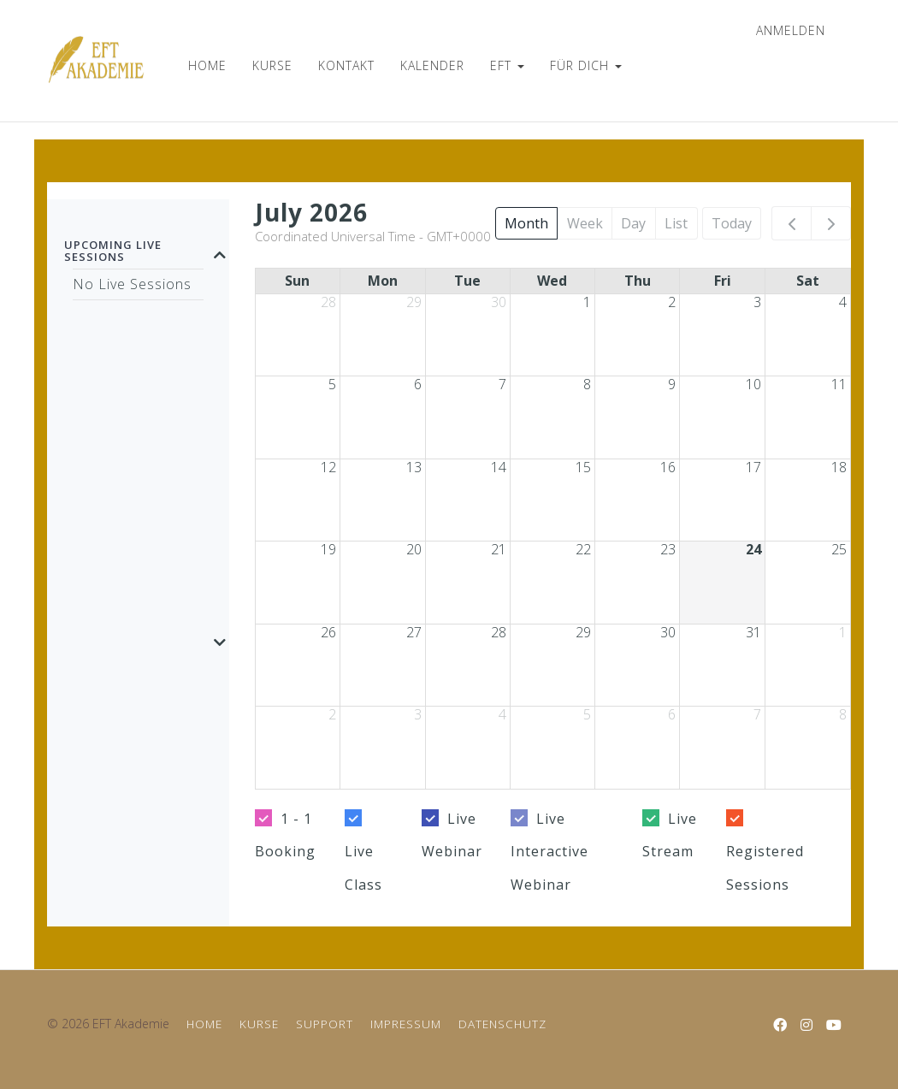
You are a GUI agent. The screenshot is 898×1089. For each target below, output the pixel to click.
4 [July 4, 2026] (843, 302)
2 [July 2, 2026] (672, 302)
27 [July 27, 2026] (414, 632)
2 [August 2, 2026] (332, 714)
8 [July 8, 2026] (587, 384)
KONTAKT (346, 65)
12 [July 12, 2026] (328, 467)
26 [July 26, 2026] (328, 632)
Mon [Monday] (383, 280)
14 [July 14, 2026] (498, 467)
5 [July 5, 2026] (332, 384)
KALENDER (432, 65)
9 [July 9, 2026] (672, 384)
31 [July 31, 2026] (753, 632)
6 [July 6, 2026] (418, 384)
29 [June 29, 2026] (414, 302)
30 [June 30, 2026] (498, 302)
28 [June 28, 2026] (328, 302)
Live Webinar (452, 835)
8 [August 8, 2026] (843, 714)
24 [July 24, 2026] (753, 549)
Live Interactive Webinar (549, 851)
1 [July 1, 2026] (587, 302)
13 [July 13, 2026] (414, 467)
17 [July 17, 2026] (753, 467)
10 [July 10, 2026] (753, 384)
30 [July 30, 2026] (668, 632)
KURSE (272, 65)
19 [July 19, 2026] (328, 549)
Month (526, 223)
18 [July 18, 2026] (839, 467)
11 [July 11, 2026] (839, 384)
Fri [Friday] (722, 280)
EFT (507, 65)
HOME (207, 65)
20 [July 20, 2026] (414, 549)
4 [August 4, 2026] (502, 714)
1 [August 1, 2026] (843, 632)
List (676, 223)
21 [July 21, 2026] (498, 549)
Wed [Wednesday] (552, 280)
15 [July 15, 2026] (583, 467)
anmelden (790, 30)
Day (633, 223)
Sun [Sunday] (297, 280)
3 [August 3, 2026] (418, 714)
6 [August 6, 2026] (672, 714)
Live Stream (669, 835)
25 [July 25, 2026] (839, 549)
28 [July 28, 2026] (498, 632)
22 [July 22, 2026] (583, 549)
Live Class (363, 867)
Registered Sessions (765, 867)
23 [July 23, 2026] (668, 549)
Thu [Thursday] (637, 280)
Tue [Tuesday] (467, 280)
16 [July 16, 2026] (668, 467)
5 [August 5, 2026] (587, 714)
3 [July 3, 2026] (757, 302)
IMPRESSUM (405, 1023)
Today (732, 223)
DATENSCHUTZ (502, 1023)
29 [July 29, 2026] (583, 632)
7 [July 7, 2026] (502, 384)
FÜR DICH (586, 65)
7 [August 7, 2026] (757, 714)
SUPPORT (324, 1023)
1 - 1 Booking (285, 835)
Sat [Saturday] (807, 280)
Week (585, 223)
